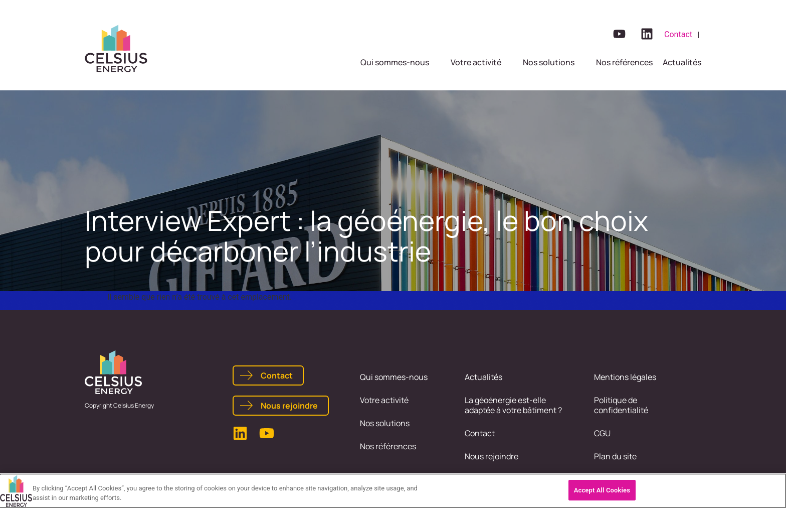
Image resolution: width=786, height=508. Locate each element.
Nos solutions (385, 423)
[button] (400, 62)
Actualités (483, 377)
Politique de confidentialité (621, 405)
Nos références (388, 446)
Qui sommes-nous (394, 377)
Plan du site (615, 456)
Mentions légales (625, 377)
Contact (480, 433)
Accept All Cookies (602, 492)
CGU (602, 433)
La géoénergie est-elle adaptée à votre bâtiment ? (513, 405)
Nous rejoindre (491, 456)
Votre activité (384, 400)
